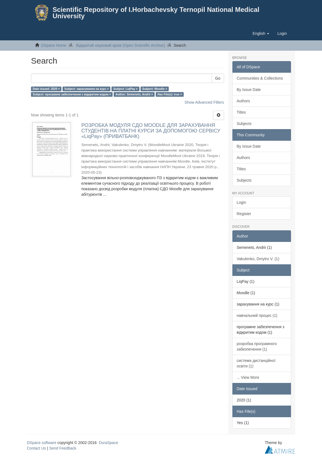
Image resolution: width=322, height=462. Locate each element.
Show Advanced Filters (204, 102)
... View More (248, 377)
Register (244, 214)
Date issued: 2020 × (46, 88)
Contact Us (36, 448)
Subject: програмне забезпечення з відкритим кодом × (72, 94)
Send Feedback (62, 448)
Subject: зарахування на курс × (86, 88)
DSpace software (41, 442)
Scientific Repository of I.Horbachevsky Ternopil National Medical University (156, 13)
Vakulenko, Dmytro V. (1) (258, 259)
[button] (260, 33)
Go (217, 78)
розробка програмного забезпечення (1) (257, 346)
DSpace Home (53, 45)
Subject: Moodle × (154, 88)
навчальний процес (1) (257, 315)
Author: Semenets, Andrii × (134, 94)
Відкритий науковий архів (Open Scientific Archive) (120, 45)
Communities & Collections (260, 78)
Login (241, 202)
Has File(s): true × (169, 94)
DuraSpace (108, 442)
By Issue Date (249, 89)
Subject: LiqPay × (125, 88)
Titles (241, 112)
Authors (243, 101)
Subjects (244, 123)
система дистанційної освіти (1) (256, 363)
